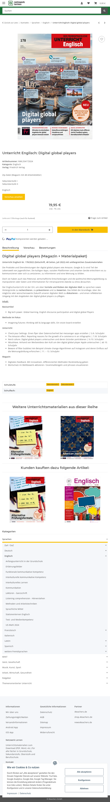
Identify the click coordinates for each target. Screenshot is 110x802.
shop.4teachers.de (83, 717)
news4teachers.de (83, 722)
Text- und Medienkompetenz (19, 619)
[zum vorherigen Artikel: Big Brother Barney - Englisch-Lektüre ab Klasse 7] (99, 23)
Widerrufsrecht (47, 732)
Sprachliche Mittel (14, 609)
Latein (7, 640)
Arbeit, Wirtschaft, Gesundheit (17, 672)
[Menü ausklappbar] (3, 2)
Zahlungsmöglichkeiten (17, 717)
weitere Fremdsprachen (16, 651)
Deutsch (8, 550)
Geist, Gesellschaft (11, 662)
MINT (4, 656)
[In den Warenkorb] (4, 32)
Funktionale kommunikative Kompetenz (25, 571)
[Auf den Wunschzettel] (102, 39)
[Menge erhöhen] (49, 230)
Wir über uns (12, 712)
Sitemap (44, 722)
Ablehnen (84, 788)
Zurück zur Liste (11, 22)
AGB (42, 717)
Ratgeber (6, 678)
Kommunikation (13, 587)
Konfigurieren (84, 780)
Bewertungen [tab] (47, 247)
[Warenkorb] (100, 3)
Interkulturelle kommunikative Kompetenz (26, 577)
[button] (81, 3)
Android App (12, 727)
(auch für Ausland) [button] (27, 218)
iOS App (9, 732)
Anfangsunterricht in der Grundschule (24, 561)
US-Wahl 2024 (12, 625)
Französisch (10, 630)
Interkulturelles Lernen (17, 582)
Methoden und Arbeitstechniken (21, 603)
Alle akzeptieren (84, 772)
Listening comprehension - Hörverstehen (25, 598)
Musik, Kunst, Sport (11, 667)
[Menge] (27, 230)
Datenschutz (25, 793)
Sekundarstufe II (67, 384)
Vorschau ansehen (14, 197)
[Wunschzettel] (88, 3)
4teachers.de (80, 711)
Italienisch (9, 635)
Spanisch (9, 646)
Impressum (12, 793)
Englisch (17, 164)
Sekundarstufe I (53, 384)
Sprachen (6, 539)
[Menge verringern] (5, 230)
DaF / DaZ (9, 545)
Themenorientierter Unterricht (17, 683)
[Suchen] (51, 11)
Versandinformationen (16, 722)
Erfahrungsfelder (14, 566)
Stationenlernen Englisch (18, 614)
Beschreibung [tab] (10, 247)
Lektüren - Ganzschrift (16, 593)
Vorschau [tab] (29, 247)
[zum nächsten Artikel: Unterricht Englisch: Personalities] (105, 23)
